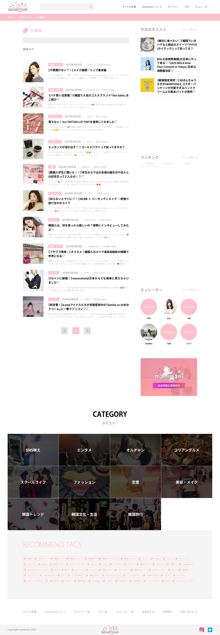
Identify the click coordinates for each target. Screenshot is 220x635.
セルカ (167, 575)
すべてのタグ (24, 17)
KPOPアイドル (158, 569)
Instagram (187, 564)
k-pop (157, 558)
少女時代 (122, 581)
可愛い (173, 564)
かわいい (159, 564)
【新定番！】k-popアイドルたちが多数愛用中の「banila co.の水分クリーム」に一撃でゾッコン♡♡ (88, 307)
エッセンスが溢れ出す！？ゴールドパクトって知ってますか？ (86, 147)
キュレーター (202, 6)
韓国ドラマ (144, 564)
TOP (10, 17)
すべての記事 (129, 6)
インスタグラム (133, 575)
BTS (56, 569)
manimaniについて (152, 6)
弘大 (167, 581)
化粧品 (40, 17)
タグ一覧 (102, 612)
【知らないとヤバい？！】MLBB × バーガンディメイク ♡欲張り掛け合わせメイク (88, 201)
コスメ (169, 558)
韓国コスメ (58, 558)
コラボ (109, 581)
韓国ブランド (139, 569)
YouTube (96, 581)
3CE (62, 575)
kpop (44, 564)
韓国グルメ (94, 575)
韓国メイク (57, 564)
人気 (104, 564)
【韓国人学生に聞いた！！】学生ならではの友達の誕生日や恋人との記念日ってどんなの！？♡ (88, 174)
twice (93, 564)
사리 (89, 116)
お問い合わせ (187, 612)
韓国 (29, 558)
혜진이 (85, 167)
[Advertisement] (169, 124)
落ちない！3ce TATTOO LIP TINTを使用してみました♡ (82, 122)
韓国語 (185, 569)
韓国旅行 (135, 514)
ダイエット (32, 575)
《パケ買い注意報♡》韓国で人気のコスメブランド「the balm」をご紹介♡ (88, 97)
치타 (90, 65)
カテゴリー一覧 (82, 612)
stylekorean (49, 575)
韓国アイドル (129, 558)
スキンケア (122, 569)
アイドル (117, 564)
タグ (187, 6)
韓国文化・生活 (84, 514)
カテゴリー (173, 6)
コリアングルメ (186, 450)
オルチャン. (55, 116)
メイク (144, 558)
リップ (92, 569)
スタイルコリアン (112, 575)
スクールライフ (33, 482)
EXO (173, 569)
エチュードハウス (35, 581)
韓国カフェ (106, 569)
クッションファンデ (184, 581)
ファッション (84, 482)
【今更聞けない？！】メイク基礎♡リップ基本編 (77, 70)
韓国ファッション (110, 558)
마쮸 (86, 273)
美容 (66, 569)
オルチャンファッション (38, 569)
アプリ (68, 581)
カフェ (130, 564)
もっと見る (188, 29)
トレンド (31, 564)
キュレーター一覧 (124, 612)
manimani (93, 90)
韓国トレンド (55, 64)
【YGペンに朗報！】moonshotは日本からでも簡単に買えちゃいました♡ (88, 280)
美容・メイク (55, 89)
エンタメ (53, 219)
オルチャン (135, 450)
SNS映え (33, 450)
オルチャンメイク (76, 564)
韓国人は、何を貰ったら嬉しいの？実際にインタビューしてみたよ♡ (88, 227)
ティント (79, 569)
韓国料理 (81, 581)
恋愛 (52, 166)
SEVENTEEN (152, 575)
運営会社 (146, 612)
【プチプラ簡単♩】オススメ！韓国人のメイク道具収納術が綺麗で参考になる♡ (88, 254)
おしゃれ (180, 575)
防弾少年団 (53, 581)
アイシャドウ (153, 581)
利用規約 (167, 612)
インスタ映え (76, 575)
